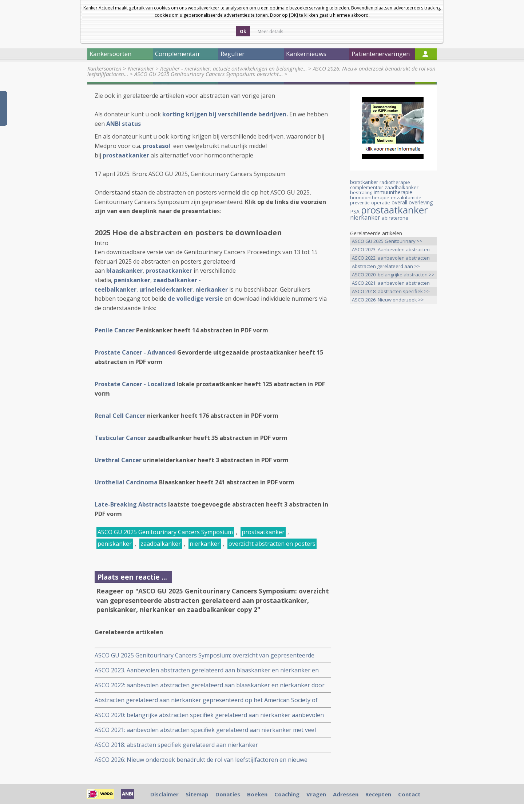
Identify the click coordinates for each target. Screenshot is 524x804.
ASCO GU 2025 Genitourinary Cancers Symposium (165, 532)
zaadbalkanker (160, 544)
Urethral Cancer (118, 460)
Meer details (270, 31)
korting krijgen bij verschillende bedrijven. (225, 114)
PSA (355, 211)
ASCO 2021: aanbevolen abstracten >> (391, 283)
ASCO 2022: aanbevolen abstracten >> (391, 258)
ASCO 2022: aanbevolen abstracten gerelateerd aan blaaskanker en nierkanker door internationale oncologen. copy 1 (210, 685)
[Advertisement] (393, 424)
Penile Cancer (115, 330)
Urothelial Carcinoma (126, 482)
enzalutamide (406, 197)
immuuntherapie (393, 192)
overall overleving (412, 202)
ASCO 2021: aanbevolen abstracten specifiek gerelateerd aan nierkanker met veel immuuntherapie (205, 730)
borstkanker (364, 182)
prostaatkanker (169, 271)
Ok (243, 31)
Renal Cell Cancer (120, 416)
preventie (360, 203)
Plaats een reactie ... (132, 576)
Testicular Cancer (120, 438)
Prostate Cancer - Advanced (135, 352)
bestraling (361, 192)
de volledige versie (195, 299)
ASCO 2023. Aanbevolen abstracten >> (391, 250)
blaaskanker (124, 271)
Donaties (227, 794)
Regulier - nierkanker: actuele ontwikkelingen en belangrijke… (233, 68)
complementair (366, 187)
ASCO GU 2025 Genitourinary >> (387, 241)
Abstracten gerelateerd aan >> (386, 266)
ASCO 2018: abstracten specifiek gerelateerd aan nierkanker (176, 745)
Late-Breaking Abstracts (131, 504)
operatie (380, 202)
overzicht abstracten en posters (272, 544)
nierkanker (205, 544)
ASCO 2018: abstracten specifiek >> (391, 291)
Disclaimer (164, 794)
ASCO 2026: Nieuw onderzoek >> (388, 299)
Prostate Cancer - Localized (135, 384)
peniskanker (132, 280)
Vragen (316, 794)
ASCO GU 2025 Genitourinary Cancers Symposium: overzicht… (208, 73)
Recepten (378, 794)
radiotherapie (395, 182)
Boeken (257, 794)
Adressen (345, 794)
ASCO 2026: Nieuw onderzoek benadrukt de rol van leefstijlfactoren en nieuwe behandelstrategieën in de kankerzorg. (201, 760)
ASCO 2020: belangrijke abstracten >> (393, 274)
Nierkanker (141, 68)
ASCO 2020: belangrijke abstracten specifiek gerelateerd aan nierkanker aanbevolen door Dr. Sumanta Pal (209, 715)
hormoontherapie (369, 197)
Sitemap (197, 794)
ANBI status (123, 124)
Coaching (286, 794)
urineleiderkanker (165, 289)
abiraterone (395, 218)
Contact (409, 794)
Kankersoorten (104, 68)
